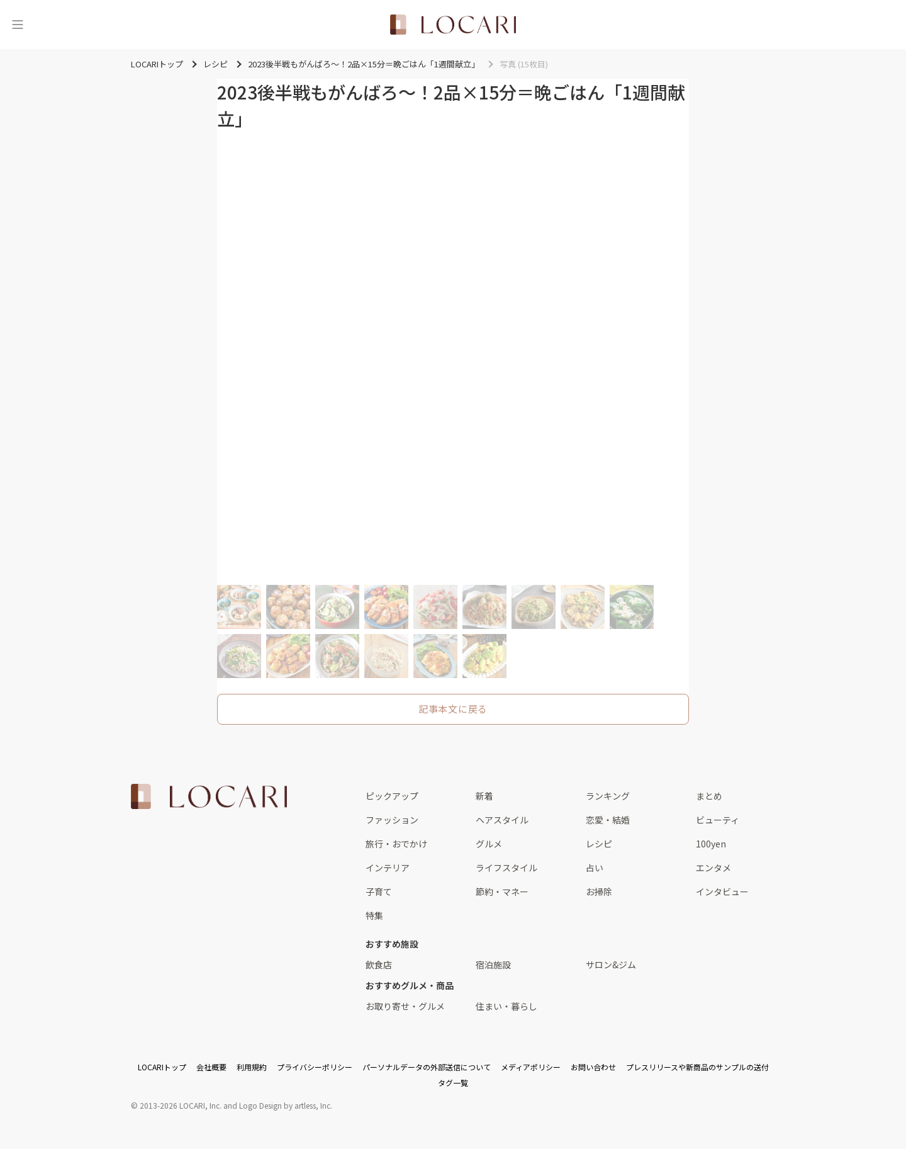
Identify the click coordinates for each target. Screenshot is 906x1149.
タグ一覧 (453, 1082)
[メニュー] (17, 24)
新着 (484, 796)
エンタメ (713, 867)
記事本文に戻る (453, 708)
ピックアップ (392, 796)
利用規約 (252, 1066)
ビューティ (717, 819)
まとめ (709, 796)
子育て (379, 891)
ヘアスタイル (502, 819)
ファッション (392, 819)
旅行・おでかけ (396, 843)
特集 (374, 915)
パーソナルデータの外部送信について (426, 1066)
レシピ (599, 843)
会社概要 (211, 1066)
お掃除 (599, 891)
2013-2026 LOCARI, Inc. (180, 1105)
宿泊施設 (493, 964)
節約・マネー (502, 891)
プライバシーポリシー (314, 1066)
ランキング (608, 796)
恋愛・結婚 (608, 819)
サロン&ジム (611, 964)
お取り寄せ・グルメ (405, 1006)
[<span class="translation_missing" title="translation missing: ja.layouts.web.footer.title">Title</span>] (209, 796)
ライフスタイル (506, 867)
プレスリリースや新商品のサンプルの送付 (697, 1066)
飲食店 (379, 964)
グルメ (489, 843)
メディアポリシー (531, 1066)
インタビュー (722, 891)
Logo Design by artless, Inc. (285, 1105)
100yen (711, 843)
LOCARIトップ (162, 1066)
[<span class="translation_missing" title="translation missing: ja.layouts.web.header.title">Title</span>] (453, 24)
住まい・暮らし (506, 1006)
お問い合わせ (593, 1066)
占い (594, 867)
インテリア (388, 867)
